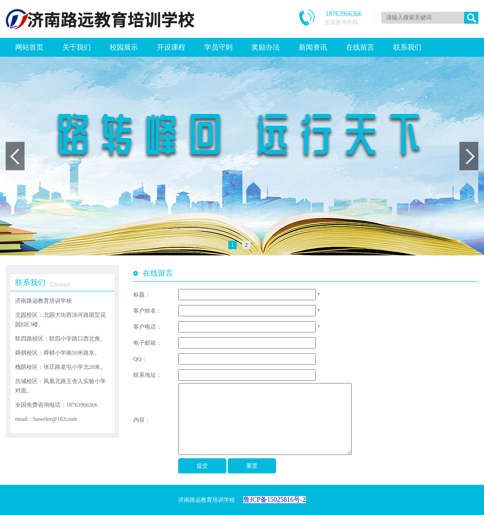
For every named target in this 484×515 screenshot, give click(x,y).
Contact (59, 284)
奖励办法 (265, 47)
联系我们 (407, 47)
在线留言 (360, 47)
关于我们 (76, 47)
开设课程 (171, 47)
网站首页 (29, 47)
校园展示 (124, 47)
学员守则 (218, 47)
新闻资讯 (313, 47)
